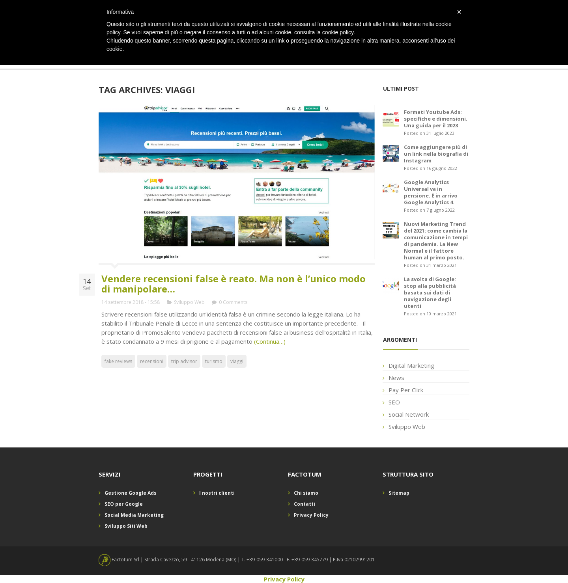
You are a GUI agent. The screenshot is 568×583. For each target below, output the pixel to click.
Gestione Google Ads (131, 493)
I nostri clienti (217, 493)
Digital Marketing (411, 365)
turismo (213, 361)
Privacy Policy (311, 515)
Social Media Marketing (134, 515)
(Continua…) (269, 341)
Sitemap (399, 493)
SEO (394, 402)
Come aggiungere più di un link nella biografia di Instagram (436, 153)
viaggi (236, 361)
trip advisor (184, 361)
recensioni (151, 361)
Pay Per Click (406, 390)
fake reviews (118, 361)
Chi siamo (306, 493)
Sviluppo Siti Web (126, 526)
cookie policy (337, 32)
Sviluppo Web (189, 302)
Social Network (409, 414)
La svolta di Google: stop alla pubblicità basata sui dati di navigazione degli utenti (430, 292)
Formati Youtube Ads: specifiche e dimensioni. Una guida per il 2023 (435, 118)
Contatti (304, 504)
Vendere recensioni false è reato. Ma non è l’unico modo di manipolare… (233, 283)
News (396, 378)
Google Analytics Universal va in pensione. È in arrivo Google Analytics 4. (431, 192)
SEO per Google (124, 504)
